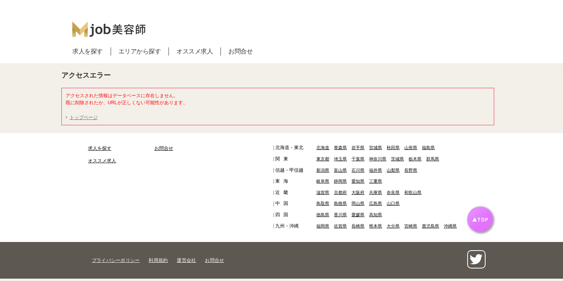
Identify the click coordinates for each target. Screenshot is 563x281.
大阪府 (357, 192)
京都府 (340, 192)
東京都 (322, 159)
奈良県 (393, 192)
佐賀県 (340, 226)
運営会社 (186, 260)
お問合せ (240, 51)
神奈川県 (377, 159)
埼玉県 (340, 159)
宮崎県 (410, 226)
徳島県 (322, 214)
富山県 (340, 170)
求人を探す (87, 51)
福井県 (375, 170)
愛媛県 (357, 214)
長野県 (410, 170)
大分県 (393, 226)
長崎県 (357, 226)
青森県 (340, 147)
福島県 (428, 147)
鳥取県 (322, 203)
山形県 (410, 147)
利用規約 (158, 260)
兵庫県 (375, 192)
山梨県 (393, 170)
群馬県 (432, 159)
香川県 (340, 214)
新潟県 (322, 170)
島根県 (340, 203)
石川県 (357, 170)
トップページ (84, 117)
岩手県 (357, 147)
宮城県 (375, 147)
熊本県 (375, 226)
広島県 (375, 203)
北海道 (322, 147)
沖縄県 (450, 226)
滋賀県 (322, 192)
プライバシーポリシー (116, 260)
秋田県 (393, 147)
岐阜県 (322, 181)
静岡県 (340, 181)
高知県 (375, 214)
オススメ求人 (194, 51)
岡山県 (357, 203)
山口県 (393, 203)
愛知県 (357, 181)
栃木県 (415, 159)
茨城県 (397, 159)
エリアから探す (139, 51)
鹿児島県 (430, 226)
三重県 (375, 181)
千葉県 (357, 159)
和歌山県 (412, 192)
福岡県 (322, 226)
